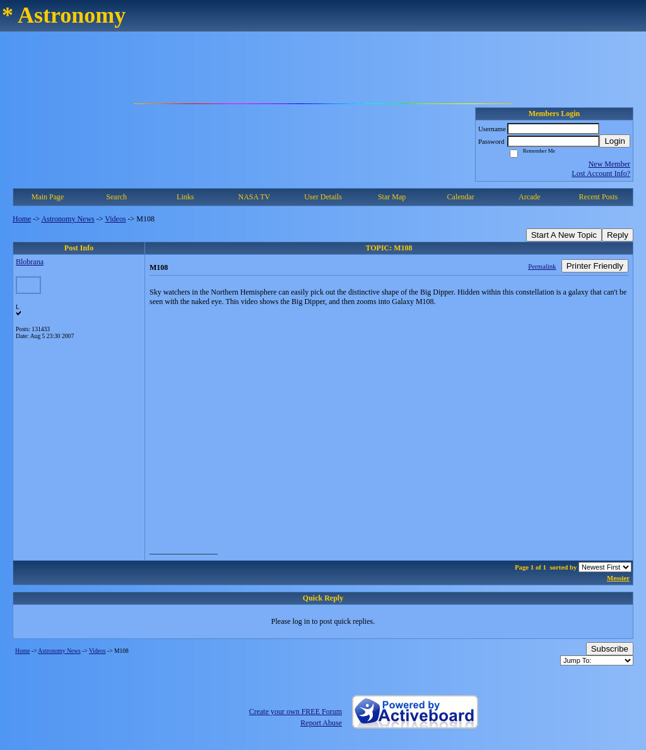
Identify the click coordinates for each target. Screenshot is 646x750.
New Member (609, 164)
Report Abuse (321, 722)
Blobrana (30, 261)
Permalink (542, 266)
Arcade (530, 196)
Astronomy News (67, 218)
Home (22, 218)
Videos (115, 218)
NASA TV (254, 196)
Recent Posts (598, 196)
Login (614, 141)
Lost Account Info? (601, 173)
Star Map (392, 196)
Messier (618, 578)
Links (185, 196)
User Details (323, 196)
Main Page (48, 196)
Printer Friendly (595, 266)
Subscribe (609, 648)
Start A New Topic (564, 235)
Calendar (460, 196)
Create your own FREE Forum (295, 711)
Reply (617, 235)
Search (116, 196)
